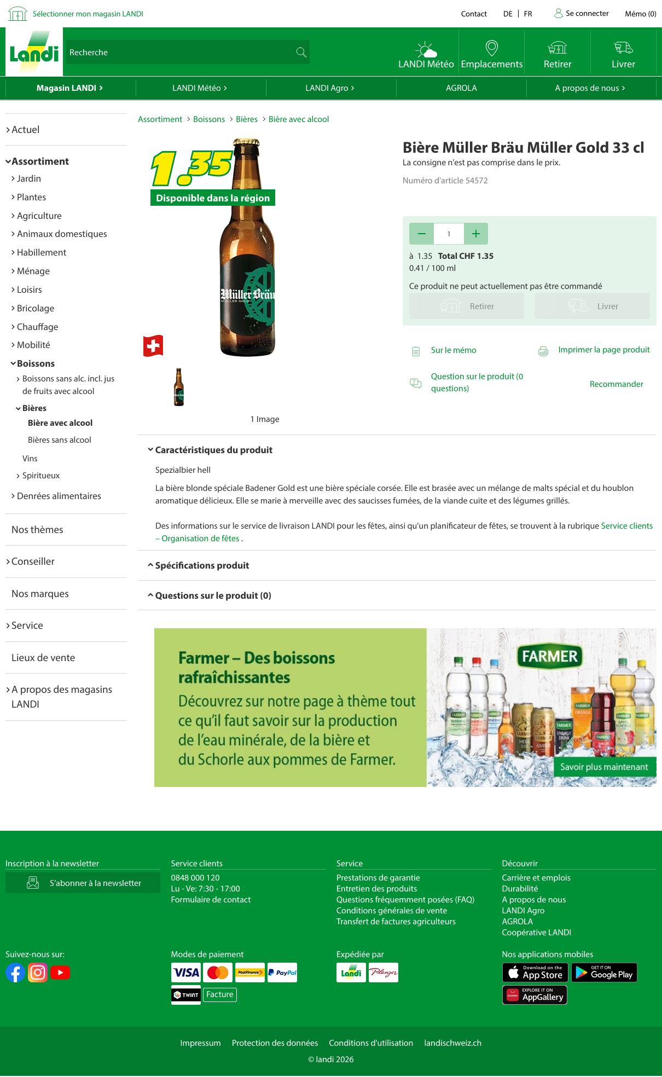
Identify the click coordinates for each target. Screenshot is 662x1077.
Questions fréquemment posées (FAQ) (405, 899)
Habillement (41, 252)
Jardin (29, 178)
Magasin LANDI (66, 88)
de (508, 13)
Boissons (36, 363)
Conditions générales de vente (391, 910)
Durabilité (520, 888)
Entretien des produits (376, 888)
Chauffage (38, 326)
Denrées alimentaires (59, 495)
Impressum (201, 1043)
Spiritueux (41, 475)
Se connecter (587, 13)
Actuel (25, 129)
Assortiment (40, 160)
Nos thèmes (37, 529)
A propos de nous (587, 88)
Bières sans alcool (59, 440)
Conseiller (33, 561)
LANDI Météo (196, 88)
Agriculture (39, 215)
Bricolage (35, 308)
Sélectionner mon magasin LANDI (88, 13)
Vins (30, 458)
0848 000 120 (195, 877)
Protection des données (275, 1043)
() (641, 13)
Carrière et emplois (536, 877)
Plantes (31, 196)
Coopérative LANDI (537, 932)
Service (27, 625)
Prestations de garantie (378, 877)
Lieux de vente (43, 657)
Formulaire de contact (211, 899)
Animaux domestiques (62, 233)
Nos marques (40, 593)
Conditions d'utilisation (371, 1043)
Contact (474, 13)
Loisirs (29, 289)
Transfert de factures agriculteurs (396, 921)
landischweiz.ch (453, 1043)
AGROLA (461, 88)
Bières (34, 408)
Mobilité (33, 344)
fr (528, 13)
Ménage (33, 270)
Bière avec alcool (60, 423)
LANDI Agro (326, 88)
